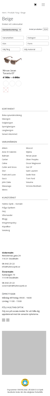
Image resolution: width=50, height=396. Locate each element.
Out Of (29, 167)
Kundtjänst (9, 197)
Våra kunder (7, 215)
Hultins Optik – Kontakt (12, 204)
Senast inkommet (9, 134)
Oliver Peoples (32, 159)
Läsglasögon (7, 130)
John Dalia (6, 182)
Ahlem (4, 148)
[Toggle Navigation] (43, 4)
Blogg (4, 219)
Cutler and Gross (9, 167)
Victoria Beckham (33, 186)
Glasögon (6, 119)
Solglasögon (7, 122)
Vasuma (29, 182)
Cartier (5, 159)
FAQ (4, 211)
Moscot (29, 148)
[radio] (5, 83)
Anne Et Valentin (9, 152)
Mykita (29, 152)
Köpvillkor (6, 226)
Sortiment (8, 108)
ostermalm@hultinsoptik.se (14, 285)
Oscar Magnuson (33, 163)
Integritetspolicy (9, 222)
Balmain (5, 155)
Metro (4, 189)
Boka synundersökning (12, 115)
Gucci (4, 178)
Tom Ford (30, 178)
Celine (4, 163)
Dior (4, 171)
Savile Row (30, 174)
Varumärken (9, 141)
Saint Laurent (32, 171)
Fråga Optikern (8, 207)
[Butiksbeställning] (11, 30)
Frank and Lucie (9, 174)
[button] (25, 382)
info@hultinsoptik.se (11, 266)
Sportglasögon (8, 126)
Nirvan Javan (31, 155)
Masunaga (6, 186)
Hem (4, 12)
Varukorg (6, 230)
